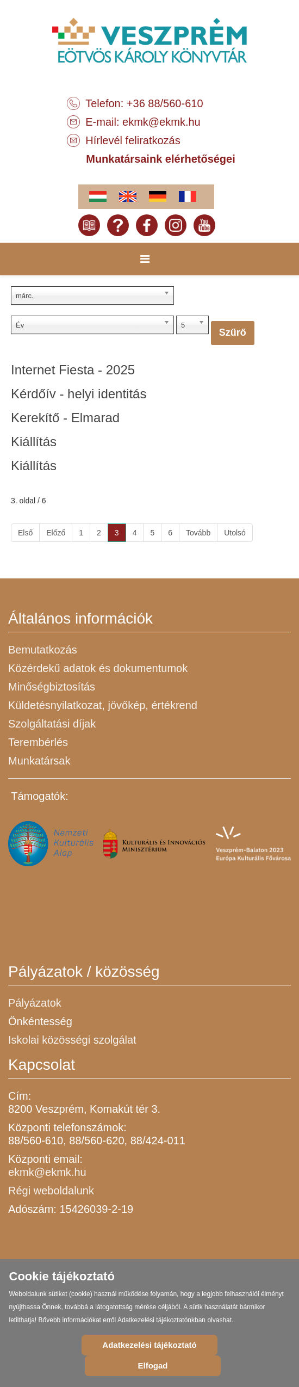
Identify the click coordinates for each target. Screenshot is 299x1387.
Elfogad (153, 1365)
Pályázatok (34, 1003)
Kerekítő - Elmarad (65, 417)
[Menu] (144, 259)
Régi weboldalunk (51, 1191)
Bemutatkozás (42, 650)
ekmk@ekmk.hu (161, 122)
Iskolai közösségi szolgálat (72, 1040)
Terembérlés (38, 742)
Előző (55, 532)
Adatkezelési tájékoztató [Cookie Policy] (149, 1344)
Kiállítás (34, 441)
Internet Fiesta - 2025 (73, 369)
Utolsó (235, 532)
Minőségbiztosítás (51, 687)
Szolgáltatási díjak (52, 724)
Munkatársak (39, 761)
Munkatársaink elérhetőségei (160, 159)
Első (25, 532)
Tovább (198, 532)
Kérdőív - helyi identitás (78, 393)
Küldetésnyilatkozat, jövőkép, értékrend (102, 705)
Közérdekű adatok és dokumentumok (98, 668)
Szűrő (232, 332)
